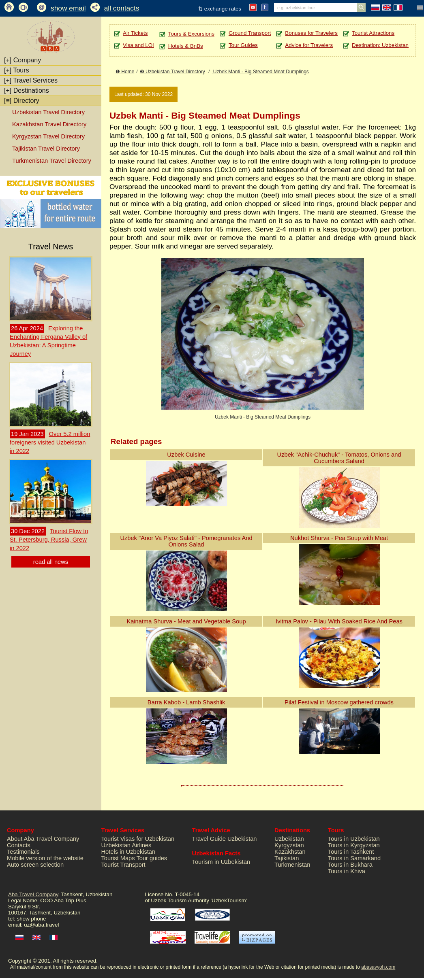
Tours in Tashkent (351, 851)
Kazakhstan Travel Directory (49, 124)
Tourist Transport (123, 864)
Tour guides (151, 858)
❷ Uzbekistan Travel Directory (172, 71)
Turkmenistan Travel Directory (51, 160)
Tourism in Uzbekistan (221, 862)
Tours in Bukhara (350, 864)
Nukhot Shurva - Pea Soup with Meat (339, 538)
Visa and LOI (138, 45)
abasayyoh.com (378, 967)
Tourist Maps (118, 858)
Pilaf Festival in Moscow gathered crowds (339, 702)
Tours (16, 70)
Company (22, 60)
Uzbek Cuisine (186, 454)
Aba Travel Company (33, 894)
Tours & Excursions (191, 34)
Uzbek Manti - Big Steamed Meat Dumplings (260, 71)
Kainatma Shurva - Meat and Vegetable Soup (186, 621)
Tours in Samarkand (354, 858)
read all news (50, 562)
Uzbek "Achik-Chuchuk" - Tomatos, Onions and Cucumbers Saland (339, 457)
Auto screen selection (35, 864)
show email (68, 8)
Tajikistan (286, 858)
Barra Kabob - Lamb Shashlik (186, 702)
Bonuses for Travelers (311, 33)
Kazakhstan (290, 851)
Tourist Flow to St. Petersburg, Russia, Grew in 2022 (49, 539)
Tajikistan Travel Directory (46, 148)
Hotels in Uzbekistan (128, 851)
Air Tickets (135, 33)
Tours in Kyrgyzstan (354, 845)
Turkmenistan (292, 864)
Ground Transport (250, 33)
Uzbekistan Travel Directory (48, 112)
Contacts (18, 845)
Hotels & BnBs (185, 46)
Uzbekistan (289, 839)
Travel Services (31, 80)
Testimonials (23, 851)
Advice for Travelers (309, 45)
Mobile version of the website (45, 858)
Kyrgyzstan (289, 845)
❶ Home (125, 71)
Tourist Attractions (373, 33)
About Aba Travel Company (43, 839)
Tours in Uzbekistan (354, 839)
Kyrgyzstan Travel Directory (48, 136)
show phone (31, 919)
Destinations (26, 90)
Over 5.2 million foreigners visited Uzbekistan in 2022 (50, 442)
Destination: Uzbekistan (380, 45)
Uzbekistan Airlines (126, 845)
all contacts (121, 8)
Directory (21, 100)
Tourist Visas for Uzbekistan (138, 839)
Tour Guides (243, 45)
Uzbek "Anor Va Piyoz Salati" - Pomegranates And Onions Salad (186, 541)
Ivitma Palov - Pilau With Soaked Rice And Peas (339, 621)
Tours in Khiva (346, 871)
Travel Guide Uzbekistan (224, 839)
